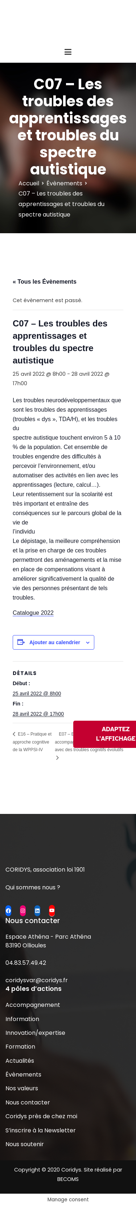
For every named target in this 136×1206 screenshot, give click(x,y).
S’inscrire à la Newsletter (40, 1130)
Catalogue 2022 (33, 613)
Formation (20, 1046)
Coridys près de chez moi (41, 1116)
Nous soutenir (24, 1144)
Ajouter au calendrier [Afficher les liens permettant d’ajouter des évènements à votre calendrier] (54, 642)
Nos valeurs (21, 1088)
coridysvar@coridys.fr (36, 980)
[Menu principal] (67, 52)
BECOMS (68, 1179)
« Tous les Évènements (45, 282)
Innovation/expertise (35, 1033)
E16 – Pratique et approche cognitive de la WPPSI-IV (32, 742)
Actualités (19, 1061)
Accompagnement (32, 1005)
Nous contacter (27, 1102)
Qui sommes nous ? (32, 887)
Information (22, 1019)
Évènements (23, 1074)
